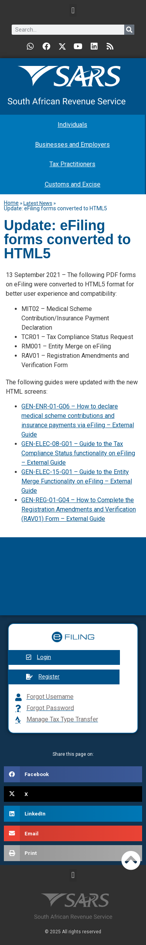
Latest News (37, 203)
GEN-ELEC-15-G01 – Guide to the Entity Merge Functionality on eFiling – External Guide (76, 481)
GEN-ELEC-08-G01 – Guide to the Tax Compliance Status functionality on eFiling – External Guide (78, 453)
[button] (73, 10)
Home (11, 203)
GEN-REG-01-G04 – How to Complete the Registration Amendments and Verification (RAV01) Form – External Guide (78, 509)
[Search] (129, 30)
